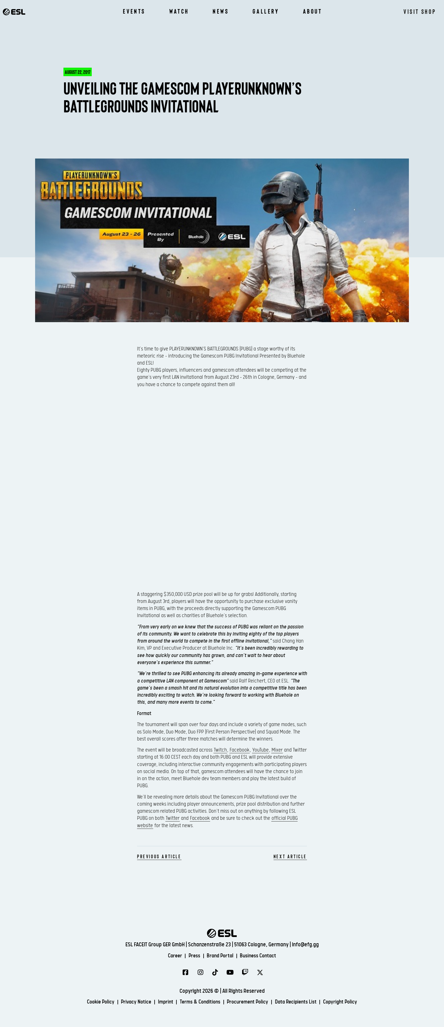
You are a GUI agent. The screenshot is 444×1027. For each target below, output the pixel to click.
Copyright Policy (348, 1002)
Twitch (220, 750)
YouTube (260, 750)
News (221, 11)
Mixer (277, 750)
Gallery (266, 11)
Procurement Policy (250, 1002)
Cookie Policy (93, 1002)
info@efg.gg (305, 944)
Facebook (239, 750)
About (312, 11)
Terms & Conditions (199, 1002)
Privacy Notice (131, 1002)
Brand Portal (220, 956)
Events (134, 11)
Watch (179, 11)
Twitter (173, 818)
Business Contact (261, 956)
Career (171, 956)
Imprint (162, 1002)
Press (193, 956)
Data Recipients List (301, 1002)
